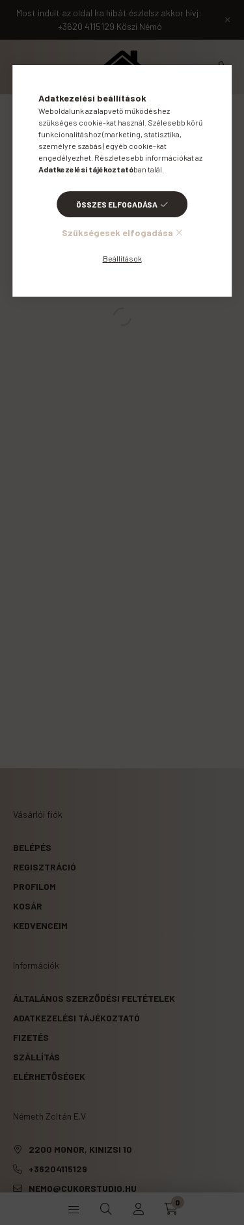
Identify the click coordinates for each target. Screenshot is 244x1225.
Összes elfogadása (116, 204)
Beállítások (122, 258)
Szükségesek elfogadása (117, 232)
